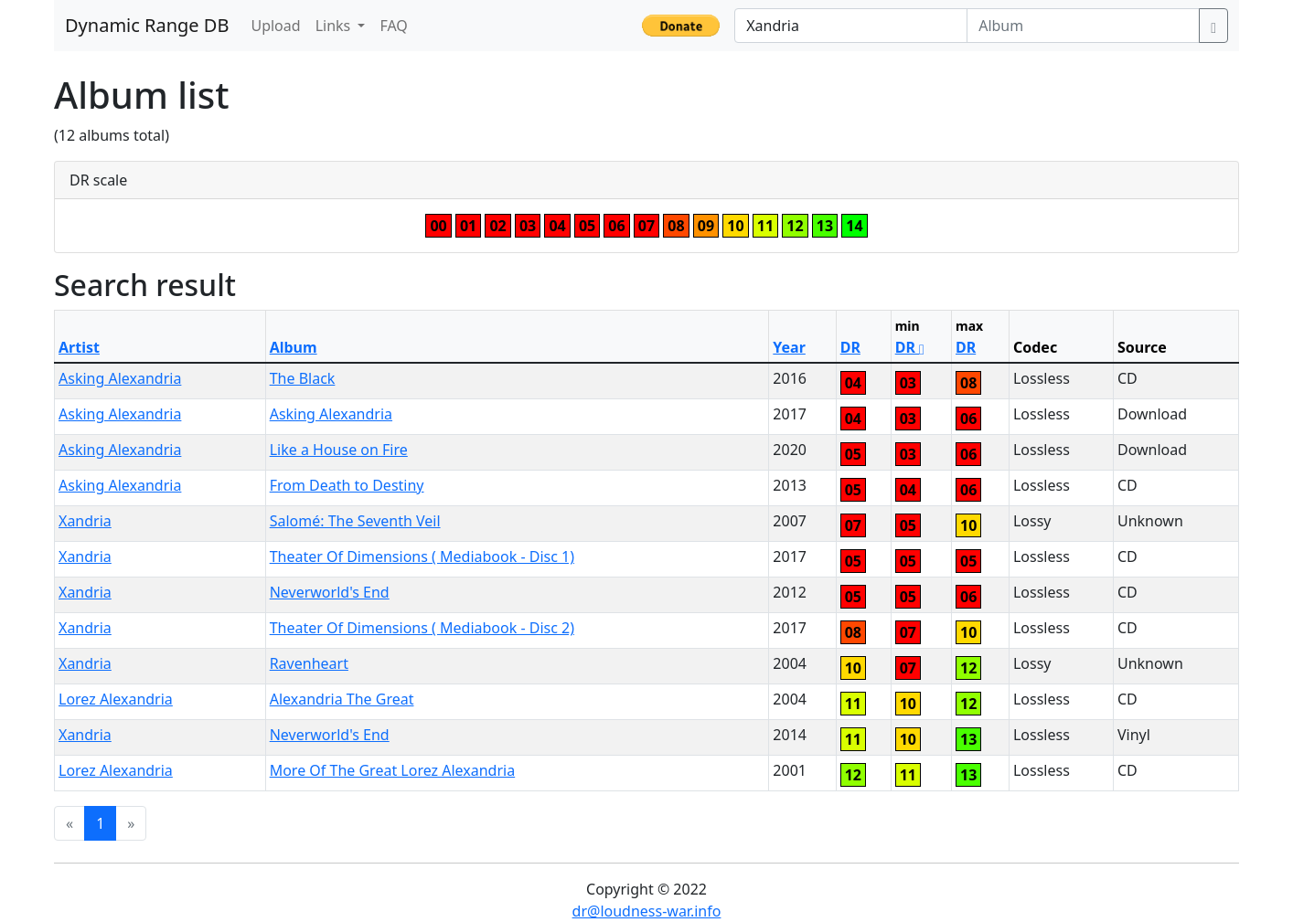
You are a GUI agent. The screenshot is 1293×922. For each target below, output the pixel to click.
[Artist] (850, 25)
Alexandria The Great (342, 699)
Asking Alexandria (120, 378)
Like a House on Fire (339, 450)
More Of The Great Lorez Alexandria (393, 770)
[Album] (1083, 25)
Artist (79, 347)
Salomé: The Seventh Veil (355, 521)
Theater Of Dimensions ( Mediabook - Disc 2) (422, 628)
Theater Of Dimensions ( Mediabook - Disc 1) (422, 556)
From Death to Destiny (347, 485)
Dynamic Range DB (147, 25)
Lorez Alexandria (116, 699)
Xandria (85, 521)
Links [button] (335, 26)
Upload (275, 26)
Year (789, 347)
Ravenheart (309, 663)
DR (850, 347)
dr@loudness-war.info (646, 911)
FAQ (393, 26)
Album (293, 347)
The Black (303, 378)
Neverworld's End (330, 592)
